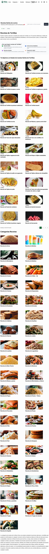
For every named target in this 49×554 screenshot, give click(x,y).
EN (36, 2)
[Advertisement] (24, 13)
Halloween (28, 2)
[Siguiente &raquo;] (47, 228)
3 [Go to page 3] (45, 227)
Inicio (9, 2)
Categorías (15, 2)
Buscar (46, 24)
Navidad (22, 2)
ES (38, 2)
